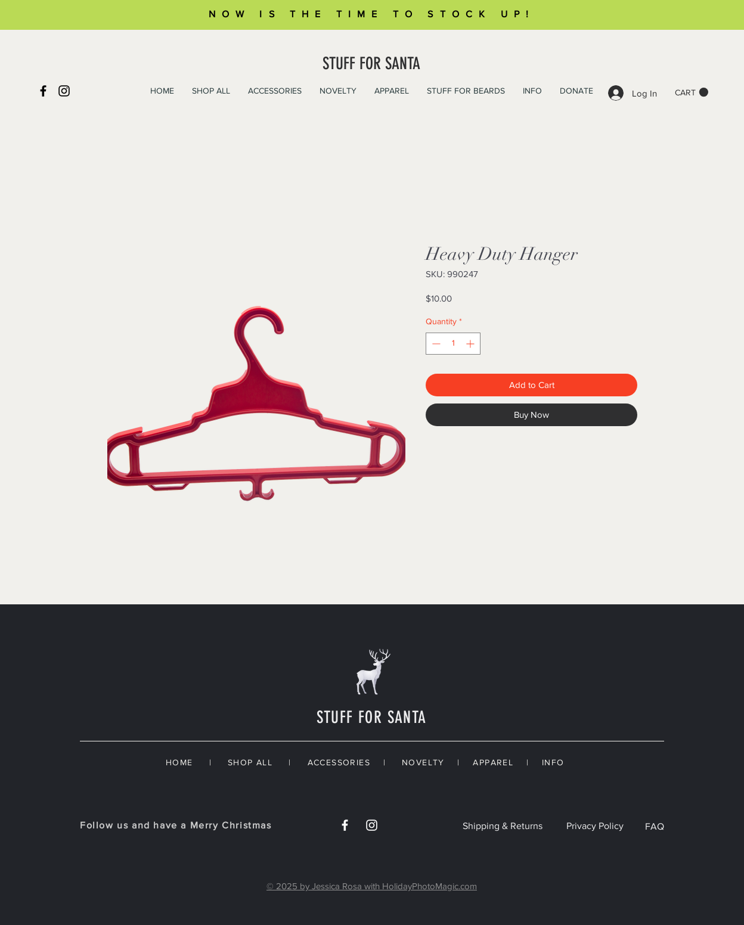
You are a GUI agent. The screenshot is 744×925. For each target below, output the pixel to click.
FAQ (654, 826)
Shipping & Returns (502, 826)
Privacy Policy (595, 826)
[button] (691, 92)
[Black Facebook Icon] (43, 90)
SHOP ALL (250, 762)
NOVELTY (423, 762)
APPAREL (493, 762)
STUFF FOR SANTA (371, 63)
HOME (179, 762)
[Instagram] (64, 90)
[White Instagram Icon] (371, 825)
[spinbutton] (453, 343)
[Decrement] (434, 343)
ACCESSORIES (339, 762)
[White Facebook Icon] (344, 825)
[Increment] (471, 343)
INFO (553, 762)
